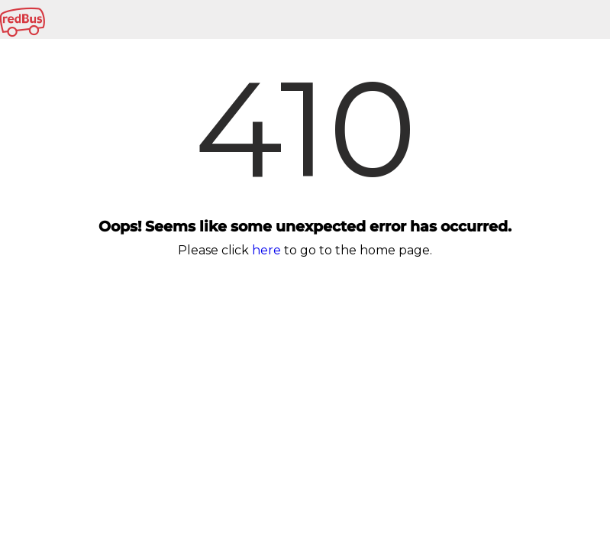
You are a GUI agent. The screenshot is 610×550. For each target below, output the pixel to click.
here (266, 250)
